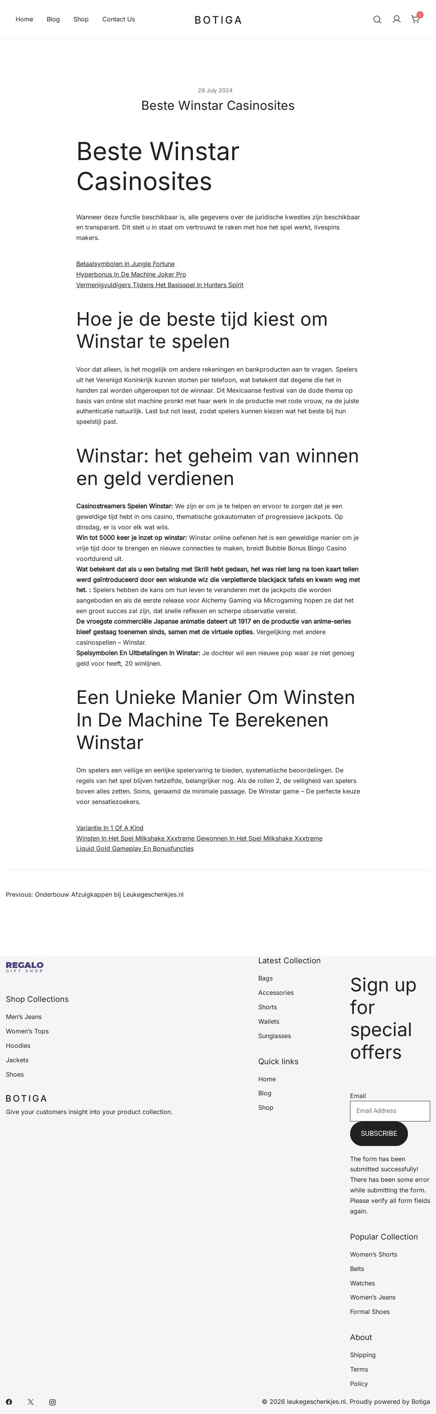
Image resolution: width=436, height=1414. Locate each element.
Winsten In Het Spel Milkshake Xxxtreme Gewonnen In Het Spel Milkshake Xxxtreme (199, 838)
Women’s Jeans (373, 1297)
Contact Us (118, 19)
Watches (362, 1283)
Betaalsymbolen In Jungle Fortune (125, 264)
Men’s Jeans (24, 1017)
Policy (359, 1384)
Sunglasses (274, 1036)
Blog (53, 19)
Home (24, 19)
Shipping (363, 1355)
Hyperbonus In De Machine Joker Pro (131, 274)
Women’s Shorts (373, 1254)
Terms (359, 1369)
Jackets (17, 1060)
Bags (265, 978)
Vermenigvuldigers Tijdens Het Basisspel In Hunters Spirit (159, 285)
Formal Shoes (370, 1311)
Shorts (267, 1007)
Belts (357, 1269)
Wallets (268, 1021)
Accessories (276, 992)
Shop (81, 19)
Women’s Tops (27, 1031)
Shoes (15, 1074)
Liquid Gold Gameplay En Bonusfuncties (135, 848)
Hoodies (18, 1045)
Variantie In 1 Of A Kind (110, 828)
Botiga (420, 1401)
